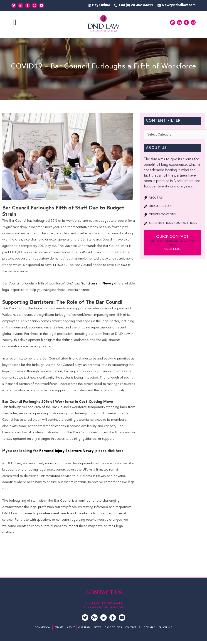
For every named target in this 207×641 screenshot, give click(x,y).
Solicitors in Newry (97, 283)
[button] (14, 23)
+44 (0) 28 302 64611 (105, 603)
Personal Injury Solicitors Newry (66, 451)
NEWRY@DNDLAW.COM (105, 608)
